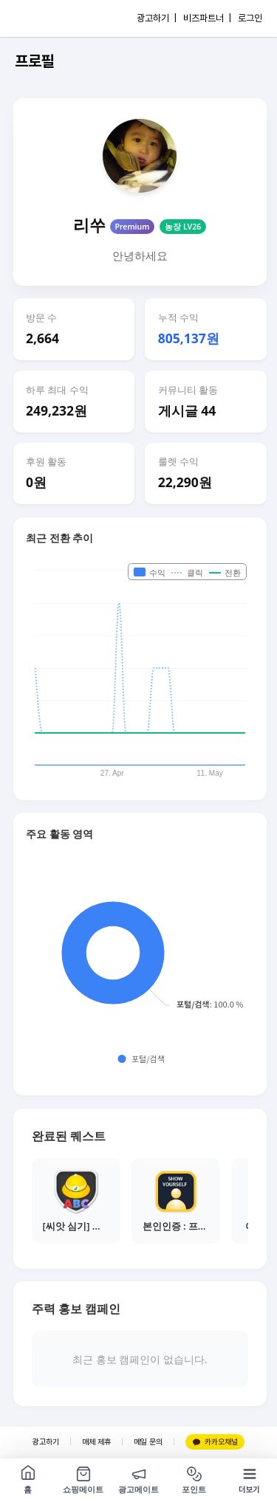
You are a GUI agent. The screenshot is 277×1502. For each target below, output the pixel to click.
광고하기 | (157, 18)
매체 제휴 (96, 1442)
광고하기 (46, 1442)
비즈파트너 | (207, 18)
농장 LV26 (183, 226)
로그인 (250, 18)
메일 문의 (148, 1442)
